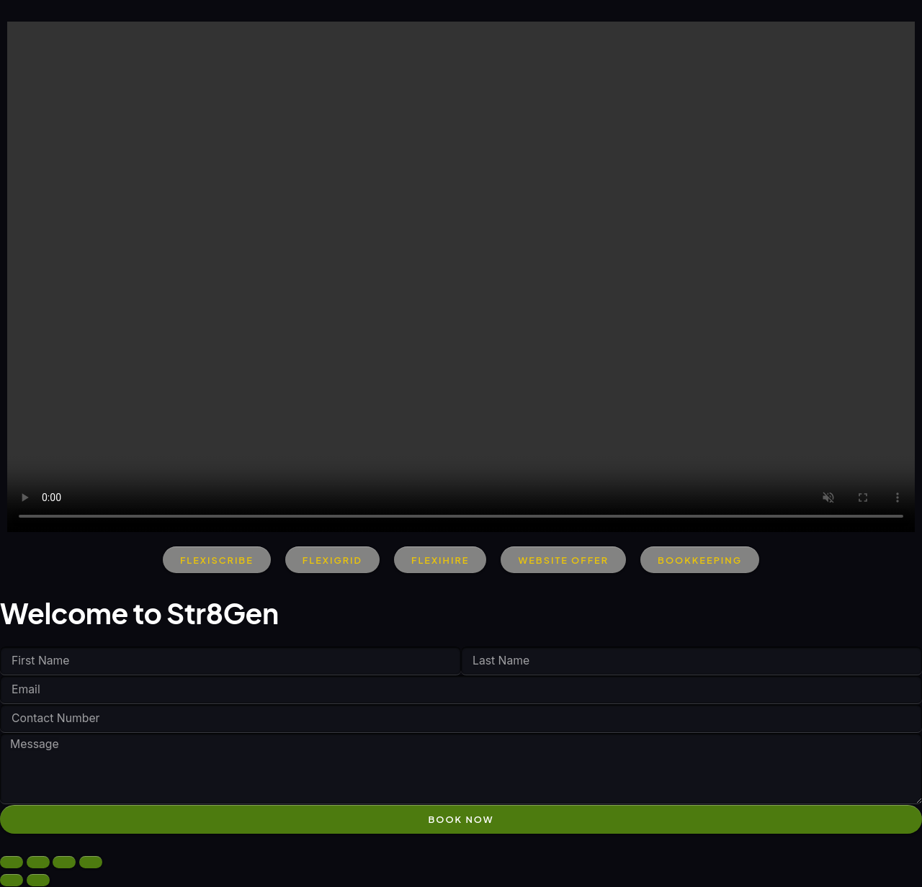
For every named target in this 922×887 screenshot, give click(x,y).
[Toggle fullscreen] (38, 863)
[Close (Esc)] (90, 863)
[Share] (64, 863)
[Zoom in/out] (11, 863)
